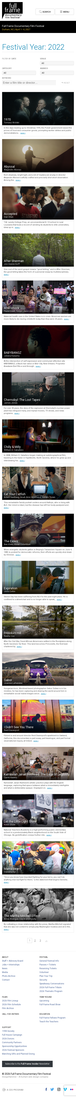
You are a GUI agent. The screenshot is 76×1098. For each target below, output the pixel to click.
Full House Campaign (12, 1035)
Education (44, 1013)
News (4, 968)
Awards (44, 68)
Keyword (6, 77)
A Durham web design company (33, 1077)
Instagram (58, 1089)
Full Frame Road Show (49, 1004)
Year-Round (45, 996)
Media (5, 972)
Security (43, 980)
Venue (43, 58)
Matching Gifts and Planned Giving (18, 1054)
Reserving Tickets (48, 968)
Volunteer (44, 972)
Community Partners (12, 1042)
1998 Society (8, 1031)
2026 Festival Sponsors (13, 1050)
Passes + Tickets (47, 964)
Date (9, 58)
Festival (43, 956)
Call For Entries (10, 1013)
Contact (6, 980)
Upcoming (44, 1001)
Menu (64, 11)
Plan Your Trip (45, 976)
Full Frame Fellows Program (52, 1018)
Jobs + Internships (11, 964)
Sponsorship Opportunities (14, 1046)
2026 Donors (8, 1038)
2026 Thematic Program (50, 991)
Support (6, 1027)
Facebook (46, 1089)
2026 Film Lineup (10, 1001)
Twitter (52, 1089)
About (5, 956)
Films (5, 996)
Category (7, 68)
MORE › (23, 133)
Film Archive (8, 1008)
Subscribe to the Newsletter (27, 1064)
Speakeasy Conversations (51, 983)
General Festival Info (49, 961)
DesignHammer (9, 1077)
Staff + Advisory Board (12, 961)
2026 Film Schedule (11, 1004)
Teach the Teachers (48, 1021)
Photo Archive (8, 976)
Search (45, 11)
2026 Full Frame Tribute (50, 987)
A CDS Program (15, 1089)
